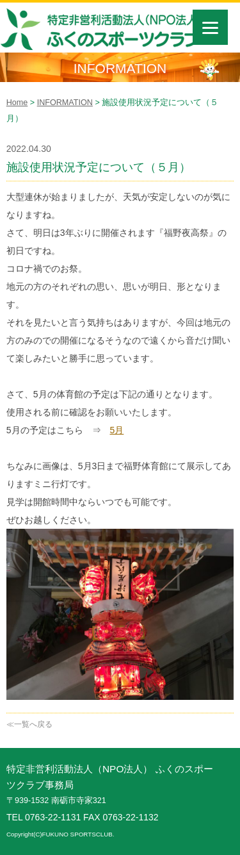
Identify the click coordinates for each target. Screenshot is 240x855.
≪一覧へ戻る (29, 724)
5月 (117, 430)
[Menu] (210, 27)
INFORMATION (65, 102)
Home (17, 102)
